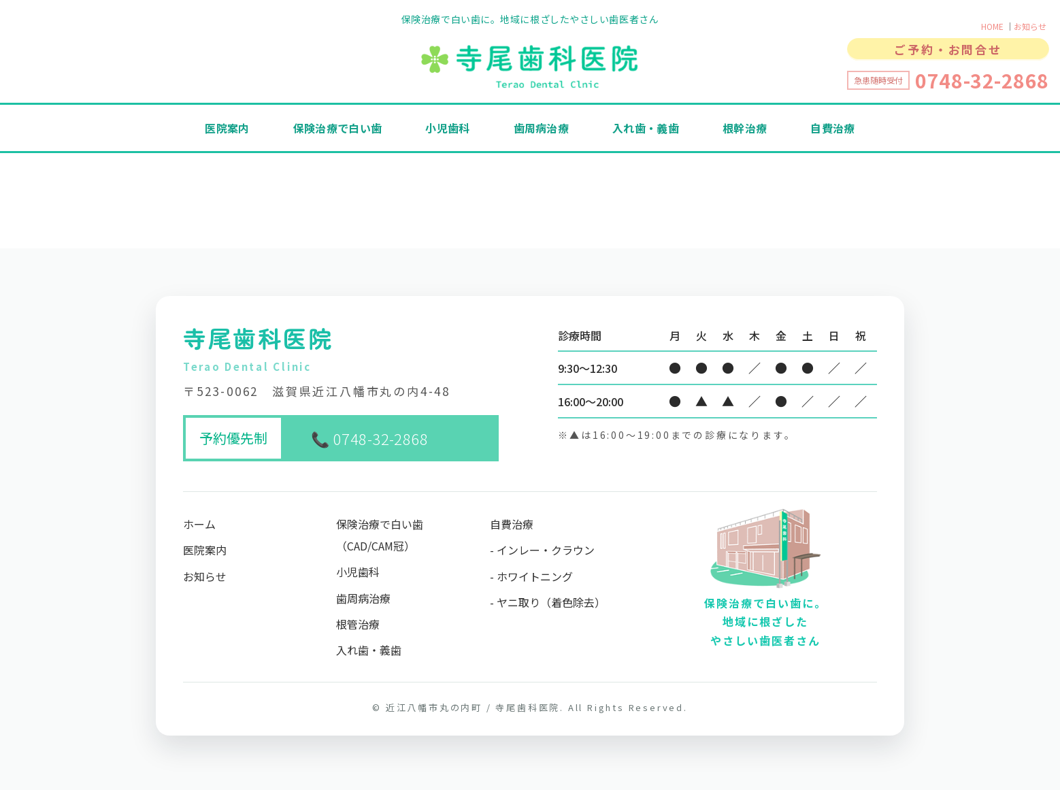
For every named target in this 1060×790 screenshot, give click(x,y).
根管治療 (358, 624)
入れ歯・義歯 (645, 128)
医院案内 (227, 128)
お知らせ (1030, 26)
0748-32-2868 (982, 80)
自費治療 (832, 128)
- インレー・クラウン (542, 550)
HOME (992, 26)
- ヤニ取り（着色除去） (548, 602)
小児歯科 (447, 128)
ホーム (199, 524)
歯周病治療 (541, 128)
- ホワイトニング (531, 576)
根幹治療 (745, 128)
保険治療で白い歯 (337, 128)
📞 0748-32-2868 (369, 438)
